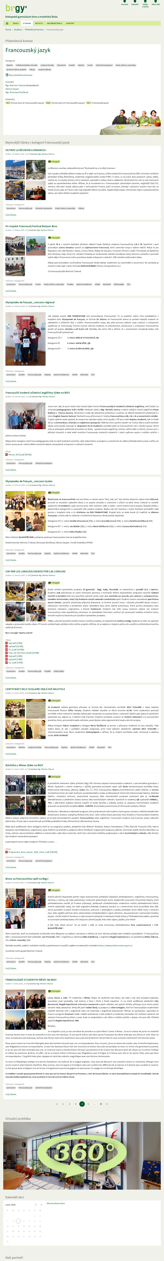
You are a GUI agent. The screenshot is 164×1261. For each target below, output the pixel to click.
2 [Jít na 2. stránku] (69, 1076)
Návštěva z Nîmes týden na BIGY (24, 737)
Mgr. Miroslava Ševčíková (16, 92)
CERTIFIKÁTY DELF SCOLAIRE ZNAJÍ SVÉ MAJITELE (35, 661)
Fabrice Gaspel (12, 88)
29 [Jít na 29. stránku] (101, 1076)
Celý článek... (11, 214)
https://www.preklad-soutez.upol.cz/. (115, 917)
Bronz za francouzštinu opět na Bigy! (26, 850)
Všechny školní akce (56, 1175)
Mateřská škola (54, 23)
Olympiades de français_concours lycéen (28, 453)
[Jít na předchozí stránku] (57, 1075)
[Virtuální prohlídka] (82, 1127)
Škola (16, 23)
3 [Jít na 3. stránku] (75, 1076)
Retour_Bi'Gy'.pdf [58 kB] (18, 426)
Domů (8, 29)
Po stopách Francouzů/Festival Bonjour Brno (31, 226)
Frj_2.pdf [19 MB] (14, 621)
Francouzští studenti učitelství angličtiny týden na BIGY (37, 374)
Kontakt (70, 23)
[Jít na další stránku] (107, 1075)
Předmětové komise (34, 29)
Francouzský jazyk (28, 50)
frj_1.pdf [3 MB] (14, 634)
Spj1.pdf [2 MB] (13, 614)
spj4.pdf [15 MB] (14, 618)
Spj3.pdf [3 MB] (13, 631)
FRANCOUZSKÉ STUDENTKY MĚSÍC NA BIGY (31, 951)
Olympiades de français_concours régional (30, 302)
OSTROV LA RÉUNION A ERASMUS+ (25, 150)
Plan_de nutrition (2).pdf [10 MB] (22, 624)
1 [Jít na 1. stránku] (63, 1076)
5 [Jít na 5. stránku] (88, 1076)
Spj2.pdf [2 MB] (13, 627)
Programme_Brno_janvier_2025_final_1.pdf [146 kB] (31, 823)
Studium (27, 23)
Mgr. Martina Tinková (15, 85)
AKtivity (39, 23)
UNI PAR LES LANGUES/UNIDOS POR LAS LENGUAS (35, 543)
